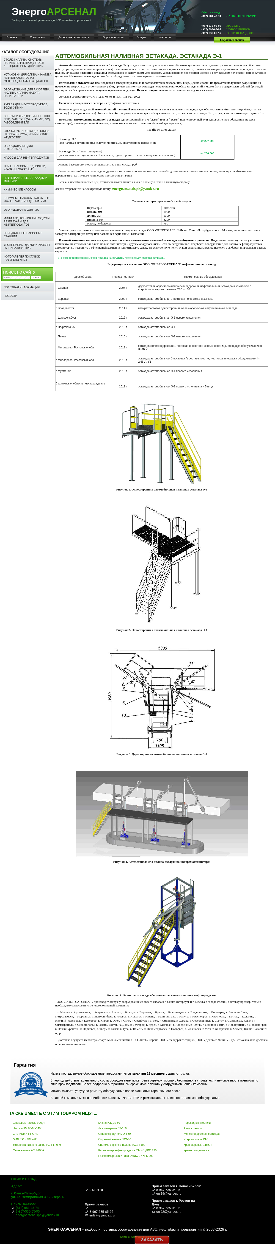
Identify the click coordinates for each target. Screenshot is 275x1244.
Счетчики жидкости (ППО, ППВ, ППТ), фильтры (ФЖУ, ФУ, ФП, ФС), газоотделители (27, 119)
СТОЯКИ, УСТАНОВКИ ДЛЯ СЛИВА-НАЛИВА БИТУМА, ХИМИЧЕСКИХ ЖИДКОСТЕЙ (27, 134)
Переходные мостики (197, 1122)
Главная (11, 37)
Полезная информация (22, 287)
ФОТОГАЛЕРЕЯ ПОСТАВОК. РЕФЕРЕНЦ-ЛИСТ (22, 258)
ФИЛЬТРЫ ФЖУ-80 (25, 1139)
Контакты (165, 37)
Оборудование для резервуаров (18, 147)
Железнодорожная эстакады (202, 1133)
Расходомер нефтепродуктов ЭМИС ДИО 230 (127, 1150)
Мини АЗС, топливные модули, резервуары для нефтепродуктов (27, 221)
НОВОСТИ (10, 295)
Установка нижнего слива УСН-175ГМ (37, 1144)
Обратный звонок (232, 40)
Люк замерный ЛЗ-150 (112, 1128)
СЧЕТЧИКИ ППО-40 (25, 1133)
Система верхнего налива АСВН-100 (121, 1144)
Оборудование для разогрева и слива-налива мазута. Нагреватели (27, 93)
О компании (37, 37)
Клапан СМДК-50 (109, 1122)
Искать (36, 277)
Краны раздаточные (196, 1150)
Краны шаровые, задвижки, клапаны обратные (25, 168)
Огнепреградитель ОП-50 (114, 1133)
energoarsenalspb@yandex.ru (135, 189)
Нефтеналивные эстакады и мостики (25, 179)
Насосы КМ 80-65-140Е (27, 1128)
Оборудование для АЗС (21, 209)
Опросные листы (113, 37)
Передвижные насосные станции (23, 235)
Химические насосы (20, 189)
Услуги (141, 37)
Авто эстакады (193, 1128)
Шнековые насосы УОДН (29, 1122)
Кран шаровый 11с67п (198, 1144)
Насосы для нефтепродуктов (26, 157)
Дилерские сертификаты (74, 37)
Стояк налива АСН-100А (28, 1150)
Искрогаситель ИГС (196, 1139)
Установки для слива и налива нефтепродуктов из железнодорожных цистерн (28, 78)
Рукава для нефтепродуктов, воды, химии (26, 106)
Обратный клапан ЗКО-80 (114, 1139)
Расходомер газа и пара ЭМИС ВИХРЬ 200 (125, 1155)
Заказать (152, 1240)
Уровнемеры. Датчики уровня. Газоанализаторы (27, 246)
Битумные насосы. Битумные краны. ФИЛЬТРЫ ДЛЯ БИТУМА (27, 199)
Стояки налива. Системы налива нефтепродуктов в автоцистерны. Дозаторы (24, 63)
